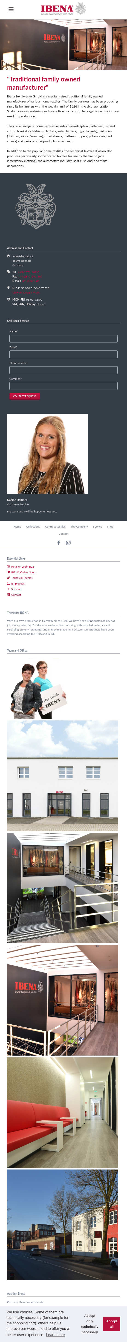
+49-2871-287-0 (28, 272)
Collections (33, 526)
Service (97, 526)
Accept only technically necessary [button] (89, 1324)
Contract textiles (55, 526)
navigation (11, 9)
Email (16, 347)
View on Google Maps (26, 292)
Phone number (18, 363)
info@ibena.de (30, 281)
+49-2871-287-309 (30, 276)
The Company (79, 526)
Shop (110, 526)
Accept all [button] (111, 1324)
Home (17, 526)
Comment (15, 378)
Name (16, 331)
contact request (24, 396)
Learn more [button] (55, 1335)
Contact (63, 533)
